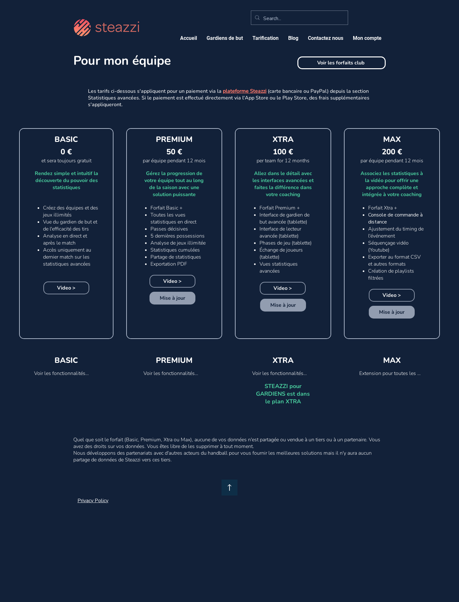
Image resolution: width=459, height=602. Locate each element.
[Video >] (66, 288)
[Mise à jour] (172, 298)
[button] (265, 38)
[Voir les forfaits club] (341, 62)
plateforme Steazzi (244, 91)
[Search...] (298, 18)
